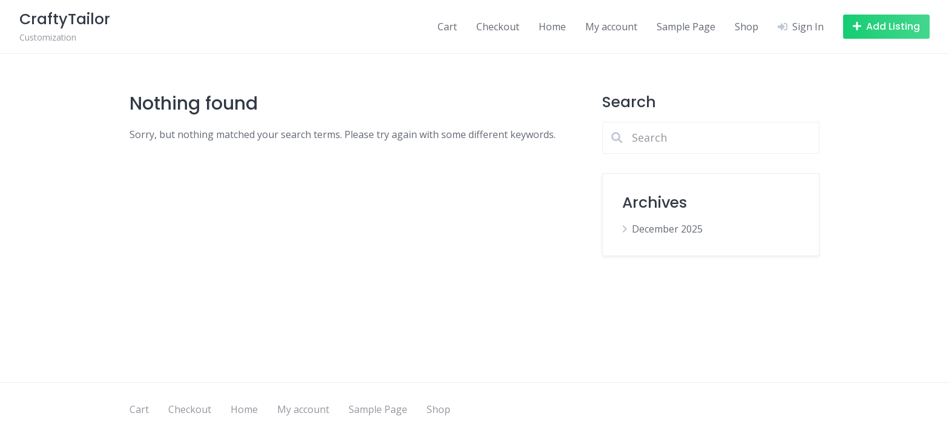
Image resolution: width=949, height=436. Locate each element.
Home (552, 26)
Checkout (497, 26)
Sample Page (686, 26)
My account (611, 26)
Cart (447, 26)
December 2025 (667, 229)
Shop (746, 26)
